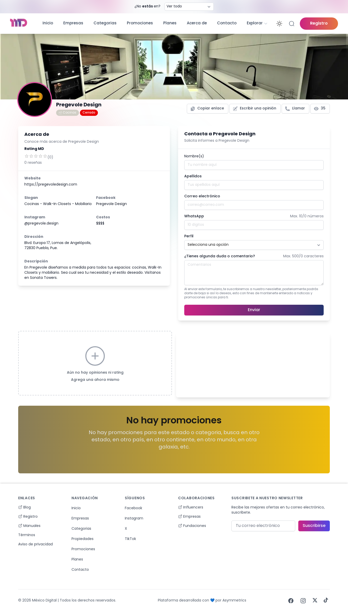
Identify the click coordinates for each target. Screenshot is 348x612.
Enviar (254, 310)
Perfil (188, 236)
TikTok (130, 539)
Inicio (48, 23)
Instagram (134, 519)
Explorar (257, 24)
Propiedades (82, 539)
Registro (319, 24)
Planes (170, 23)
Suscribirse (314, 526)
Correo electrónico (202, 196)
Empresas (73, 23)
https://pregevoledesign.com (50, 185)
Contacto (227, 23)
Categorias (105, 23)
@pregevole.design (41, 224)
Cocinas (67, 113)
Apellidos (193, 176)
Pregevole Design (111, 204)
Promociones (140, 23)
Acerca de (197, 23)
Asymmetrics (234, 601)
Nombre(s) (194, 156)
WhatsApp (194, 216)
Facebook (133, 508)
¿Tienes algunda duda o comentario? (219, 256)
